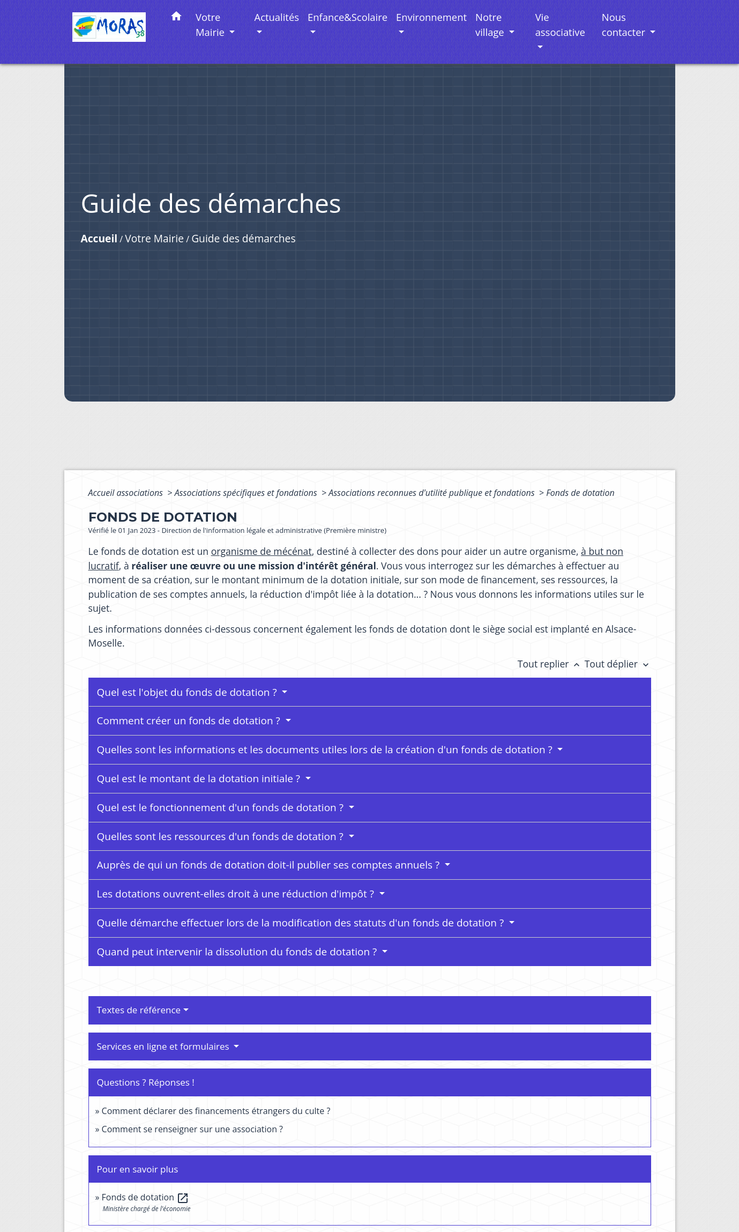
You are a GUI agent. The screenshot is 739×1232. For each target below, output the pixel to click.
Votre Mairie (154, 238)
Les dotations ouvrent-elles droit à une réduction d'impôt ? (237, 894)
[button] (176, 18)
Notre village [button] (490, 24)
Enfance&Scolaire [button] (347, 17)
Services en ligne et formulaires (164, 1046)
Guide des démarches (243, 238)
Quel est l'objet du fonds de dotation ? (188, 692)
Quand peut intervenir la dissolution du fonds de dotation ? (238, 952)
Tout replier (551, 663)
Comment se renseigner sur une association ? (192, 1129)
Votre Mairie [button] (211, 24)
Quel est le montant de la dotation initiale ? (200, 778)
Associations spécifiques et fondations (247, 493)
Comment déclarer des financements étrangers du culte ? (216, 1111)
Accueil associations (127, 493)
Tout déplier (618, 663)
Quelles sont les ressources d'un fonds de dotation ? (221, 836)
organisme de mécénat (261, 551)
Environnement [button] (431, 17)
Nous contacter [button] (625, 24)
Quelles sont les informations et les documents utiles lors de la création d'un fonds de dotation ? (326, 749)
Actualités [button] (277, 17)
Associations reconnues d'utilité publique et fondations (432, 493)
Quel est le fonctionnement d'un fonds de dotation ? (221, 807)
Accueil (99, 238)
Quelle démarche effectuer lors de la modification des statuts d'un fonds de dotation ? (302, 923)
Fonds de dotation (580, 493)
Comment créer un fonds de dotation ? (190, 721)
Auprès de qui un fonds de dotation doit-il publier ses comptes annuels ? (270, 865)
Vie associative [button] (560, 24)
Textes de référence (139, 1010)
